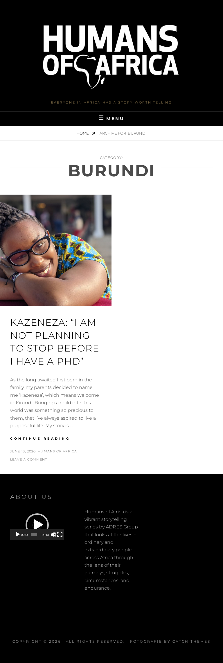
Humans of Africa (57, 451)
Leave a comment (28, 459)
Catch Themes (191, 641)
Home (83, 133)
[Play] (18, 534)
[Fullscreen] (60, 534)
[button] (37, 525)
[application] (37, 525)
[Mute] (53, 534)
